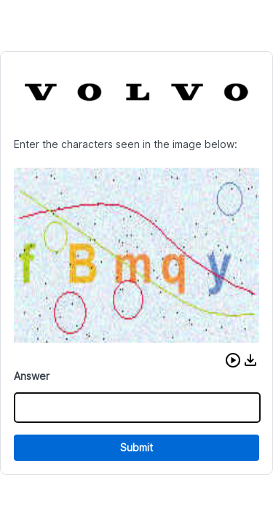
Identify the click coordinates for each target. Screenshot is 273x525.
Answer (32, 376)
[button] (233, 360)
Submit (136, 447)
